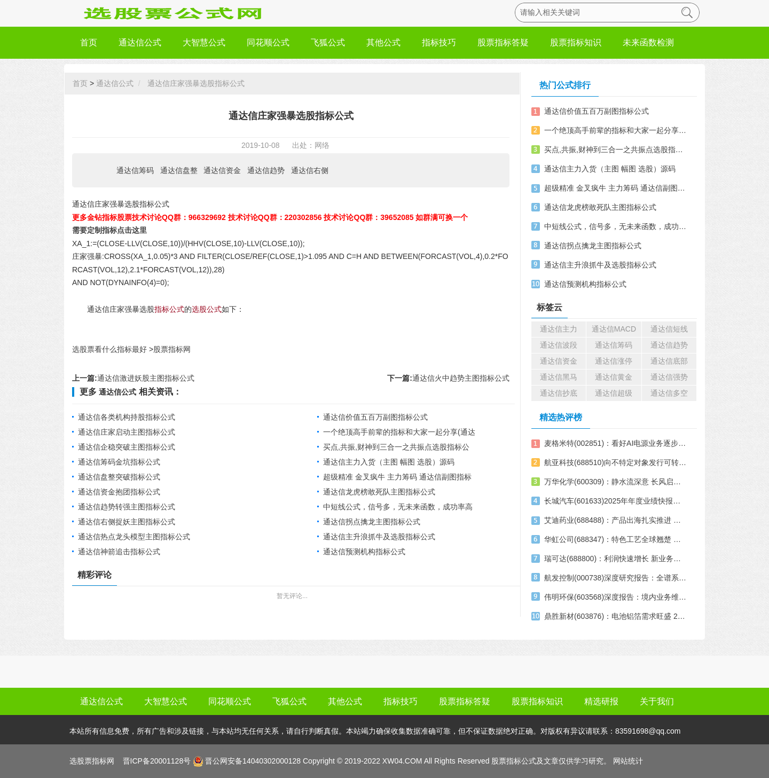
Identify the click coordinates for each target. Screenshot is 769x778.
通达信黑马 (558, 377)
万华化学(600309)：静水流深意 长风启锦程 (615, 481)
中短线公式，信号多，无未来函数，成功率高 (398, 506)
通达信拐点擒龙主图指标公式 (371, 521)
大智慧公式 (204, 42)
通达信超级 (613, 393)
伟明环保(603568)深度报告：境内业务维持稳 (615, 597)
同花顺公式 (268, 42)
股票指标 (506, 761)
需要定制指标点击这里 (109, 230)
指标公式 (169, 309)
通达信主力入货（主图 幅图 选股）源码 (388, 462)
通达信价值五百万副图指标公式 (375, 417)
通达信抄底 (558, 393)
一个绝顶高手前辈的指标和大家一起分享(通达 (399, 432)
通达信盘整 (179, 170)
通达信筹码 (135, 170)
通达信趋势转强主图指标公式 (126, 506)
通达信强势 (669, 377)
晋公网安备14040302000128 (253, 761)
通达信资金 (222, 170)
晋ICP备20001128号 (156, 761)
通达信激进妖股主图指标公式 (145, 378)
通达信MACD (614, 329)
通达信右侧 (309, 170)
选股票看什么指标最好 (109, 349)
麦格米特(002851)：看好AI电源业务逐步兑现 (615, 443)
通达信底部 (669, 361)
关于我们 (657, 701)
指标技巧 (439, 42)
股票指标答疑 (503, 42)
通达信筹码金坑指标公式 (119, 462)
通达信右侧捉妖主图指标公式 (126, 521)
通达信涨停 (613, 361)
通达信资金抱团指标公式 (119, 492)
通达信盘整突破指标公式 (119, 477)
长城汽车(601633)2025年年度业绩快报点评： (615, 501)
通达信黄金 (613, 377)
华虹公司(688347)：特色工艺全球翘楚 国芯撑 (615, 539)
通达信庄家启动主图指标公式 (126, 432)
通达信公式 (140, 42)
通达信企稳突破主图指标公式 (126, 447)
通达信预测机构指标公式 (364, 551)
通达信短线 (669, 329)
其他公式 (383, 42)
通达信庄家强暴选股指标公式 (196, 83)
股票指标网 (172, 349)
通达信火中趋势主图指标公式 (460, 378)
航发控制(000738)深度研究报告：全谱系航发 (615, 577)
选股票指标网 (91, 761)
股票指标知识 (575, 42)
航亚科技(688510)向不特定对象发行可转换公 (615, 462)
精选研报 (601, 701)
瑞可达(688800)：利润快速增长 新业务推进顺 (615, 558)
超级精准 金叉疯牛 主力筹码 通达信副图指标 (397, 477)
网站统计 (628, 761)
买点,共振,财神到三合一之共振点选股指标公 (396, 447)
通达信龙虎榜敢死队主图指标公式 (379, 492)
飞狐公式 (328, 42)
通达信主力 (558, 329)
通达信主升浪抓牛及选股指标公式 (379, 536)
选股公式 (207, 309)
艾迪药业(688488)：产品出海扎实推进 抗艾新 (615, 520)
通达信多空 (669, 393)
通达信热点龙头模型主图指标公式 (134, 536)
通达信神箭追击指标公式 (119, 551)
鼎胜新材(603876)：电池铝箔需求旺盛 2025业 (615, 616)
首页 (88, 42)
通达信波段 (558, 345)
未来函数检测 (648, 42)
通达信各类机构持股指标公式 (126, 417)
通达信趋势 (266, 170)
